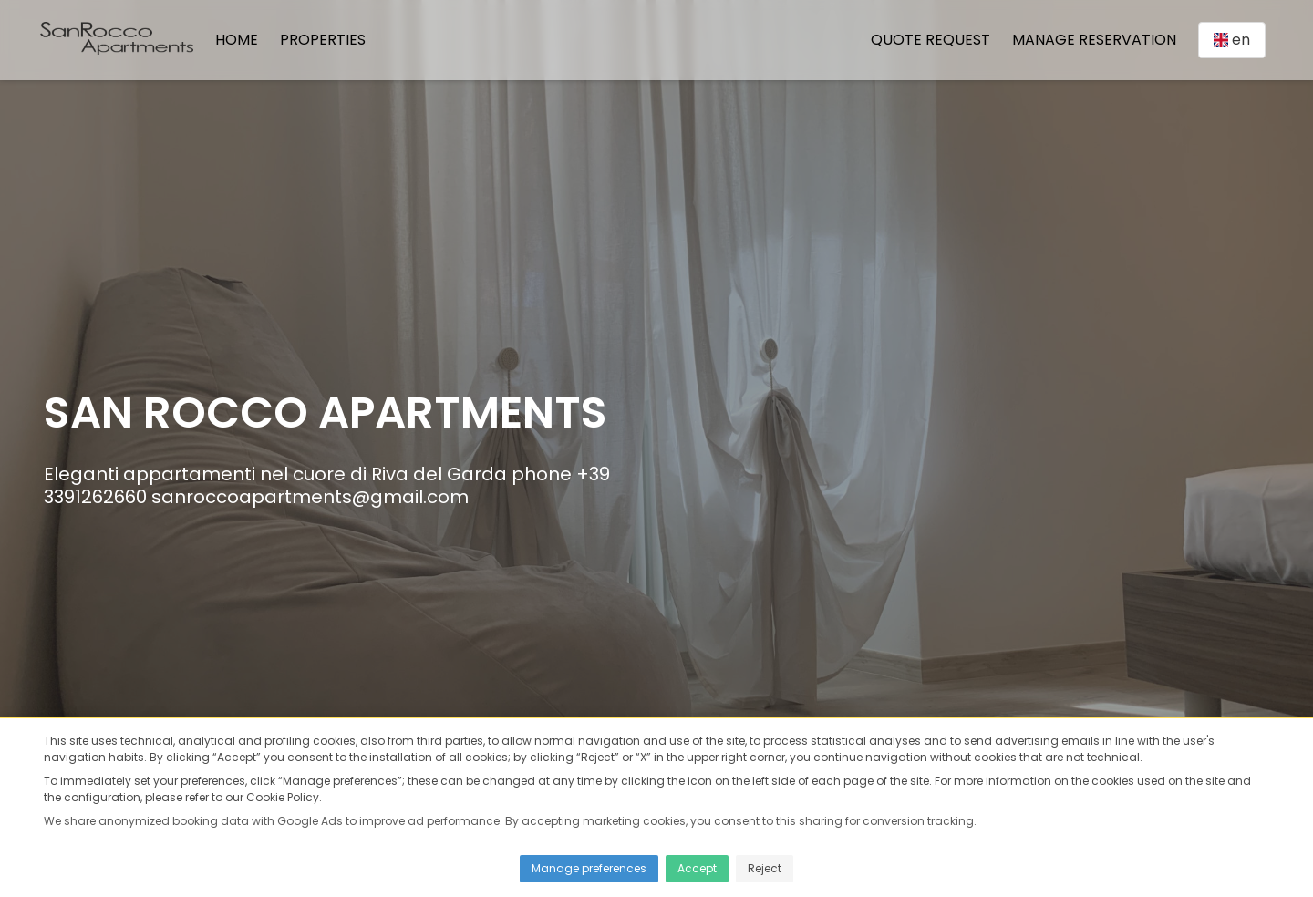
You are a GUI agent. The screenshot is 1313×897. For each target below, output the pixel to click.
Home (236, 39)
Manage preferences (589, 868)
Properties (323, 39)
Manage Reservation (1094, 39)
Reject (764, 868)
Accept (697, 868)
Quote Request (930, 39)
